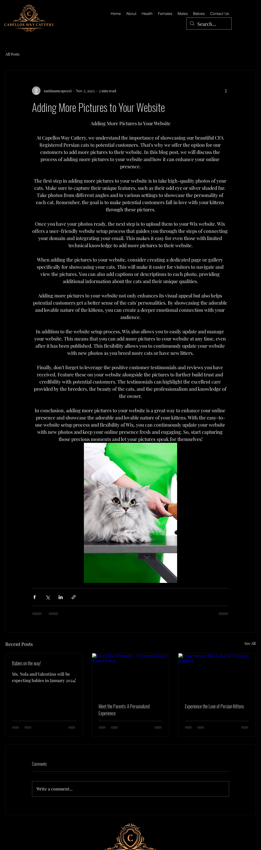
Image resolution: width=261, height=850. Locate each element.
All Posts (12, 54)
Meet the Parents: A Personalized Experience (124, 710)
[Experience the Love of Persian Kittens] (216, 674)
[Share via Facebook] (34, 597)
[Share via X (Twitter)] (47, 597)
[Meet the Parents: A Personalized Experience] (130, 674)
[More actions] (226, 90)
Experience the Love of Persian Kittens (214, 706)
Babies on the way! (26, 663)
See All (250, 643)
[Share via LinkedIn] (60, 597)
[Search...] (208, 24)
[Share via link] (73, 597)
